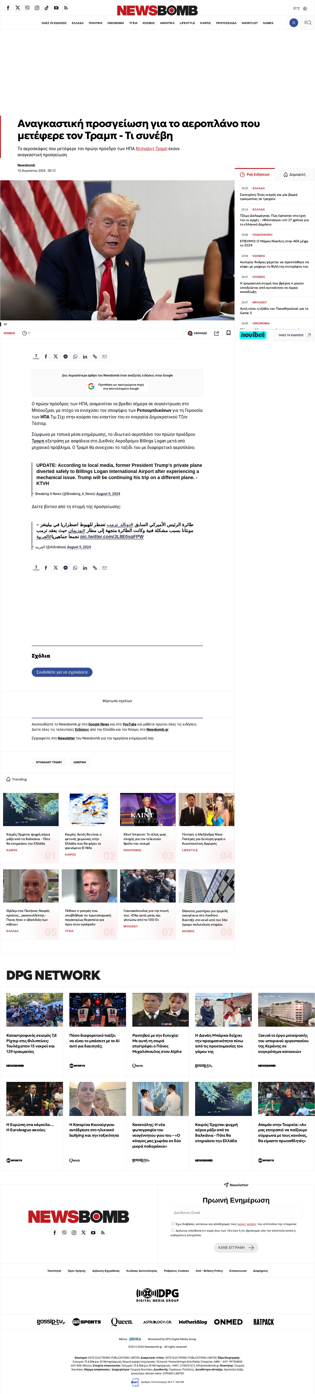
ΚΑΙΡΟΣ (205, 23)
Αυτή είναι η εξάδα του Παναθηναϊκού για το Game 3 (274, 310)
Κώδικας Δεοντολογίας (141, 1270)
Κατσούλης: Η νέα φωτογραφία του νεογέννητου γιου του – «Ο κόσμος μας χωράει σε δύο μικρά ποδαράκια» (156, 1135)
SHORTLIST (250, 23)
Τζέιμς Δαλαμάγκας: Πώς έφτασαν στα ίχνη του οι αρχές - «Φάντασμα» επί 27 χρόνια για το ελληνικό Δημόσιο (274, 219)
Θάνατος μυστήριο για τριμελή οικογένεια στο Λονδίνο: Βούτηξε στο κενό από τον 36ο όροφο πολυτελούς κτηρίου (205, 917)
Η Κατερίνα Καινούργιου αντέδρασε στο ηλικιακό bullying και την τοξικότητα (94, 1130)
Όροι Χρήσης (77, 1270)
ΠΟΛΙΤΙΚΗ (95, 23)
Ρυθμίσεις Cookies (176, 1270)
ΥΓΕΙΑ (133, 23)
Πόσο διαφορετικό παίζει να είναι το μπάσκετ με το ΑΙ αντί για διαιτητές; (94, 1041)
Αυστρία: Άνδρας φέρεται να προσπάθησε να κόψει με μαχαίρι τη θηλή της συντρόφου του (274, 264)
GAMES (268, 23)
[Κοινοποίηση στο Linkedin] (85, 356)
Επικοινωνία (238, 1270)
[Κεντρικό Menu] (308, 22)
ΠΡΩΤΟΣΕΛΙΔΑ (226, 23)
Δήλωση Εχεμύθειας (106, 1270)
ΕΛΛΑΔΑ (78, 23)
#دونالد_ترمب (120, 524)
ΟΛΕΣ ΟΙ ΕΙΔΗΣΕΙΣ (54, 23)
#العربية (43, 536)
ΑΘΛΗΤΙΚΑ (167, 23)
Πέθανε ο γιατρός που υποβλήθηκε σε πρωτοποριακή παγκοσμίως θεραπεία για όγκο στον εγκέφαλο (88, 917)
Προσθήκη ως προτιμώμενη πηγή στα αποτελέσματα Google (116, 387)
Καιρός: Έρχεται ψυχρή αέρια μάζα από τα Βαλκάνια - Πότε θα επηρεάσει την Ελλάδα (28, 838)
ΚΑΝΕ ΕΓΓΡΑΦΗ (236, 1248)
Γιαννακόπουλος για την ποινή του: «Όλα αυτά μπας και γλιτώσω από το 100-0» (146, 915)
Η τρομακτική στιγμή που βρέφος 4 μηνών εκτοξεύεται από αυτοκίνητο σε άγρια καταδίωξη (272, 287)
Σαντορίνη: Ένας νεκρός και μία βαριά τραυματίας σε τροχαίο (269, 197)
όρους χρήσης (247, 1224)
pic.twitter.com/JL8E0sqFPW (112, 536)
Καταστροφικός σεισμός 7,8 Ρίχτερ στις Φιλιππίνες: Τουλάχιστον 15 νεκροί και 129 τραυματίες (31, 1043)
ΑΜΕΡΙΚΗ (80, 762)
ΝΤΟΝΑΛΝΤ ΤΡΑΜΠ (49, 762)
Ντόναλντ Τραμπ (151, 148)
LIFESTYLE (187, 23)
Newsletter (66, 738)
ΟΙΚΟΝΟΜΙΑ (115, 23)
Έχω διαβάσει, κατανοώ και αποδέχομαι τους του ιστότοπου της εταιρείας (236, 1224)
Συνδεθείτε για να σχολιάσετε (62, 672)
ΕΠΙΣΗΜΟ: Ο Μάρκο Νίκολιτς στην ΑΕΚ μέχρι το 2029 (274, 243)
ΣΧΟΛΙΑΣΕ (197, 333)
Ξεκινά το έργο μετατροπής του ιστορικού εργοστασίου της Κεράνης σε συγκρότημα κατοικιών (283, 1043)
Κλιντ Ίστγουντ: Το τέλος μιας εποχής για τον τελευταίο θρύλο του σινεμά (145, 838)
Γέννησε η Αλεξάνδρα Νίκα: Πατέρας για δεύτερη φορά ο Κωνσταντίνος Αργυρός (203, 838)
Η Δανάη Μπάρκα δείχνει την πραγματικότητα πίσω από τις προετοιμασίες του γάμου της (219, 1043)
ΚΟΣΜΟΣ (149, 23)
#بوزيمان (76, 530)
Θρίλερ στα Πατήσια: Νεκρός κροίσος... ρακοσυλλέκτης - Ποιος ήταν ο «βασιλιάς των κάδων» (28, 917)
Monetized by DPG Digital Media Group (172, 1339)
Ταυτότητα (54, 1270)
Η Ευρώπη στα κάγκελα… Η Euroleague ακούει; (30, 1127)
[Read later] (228, 333)
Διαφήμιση (260, 1270)
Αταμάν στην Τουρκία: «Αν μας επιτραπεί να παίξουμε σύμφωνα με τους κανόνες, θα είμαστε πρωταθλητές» (282, 1132)
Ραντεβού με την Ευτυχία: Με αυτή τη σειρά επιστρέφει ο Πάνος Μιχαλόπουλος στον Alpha (157, 1043)
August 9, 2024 (108, 494)
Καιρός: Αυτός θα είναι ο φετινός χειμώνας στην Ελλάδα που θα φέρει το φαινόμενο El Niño (83, 841)
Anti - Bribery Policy (209, 1270)
